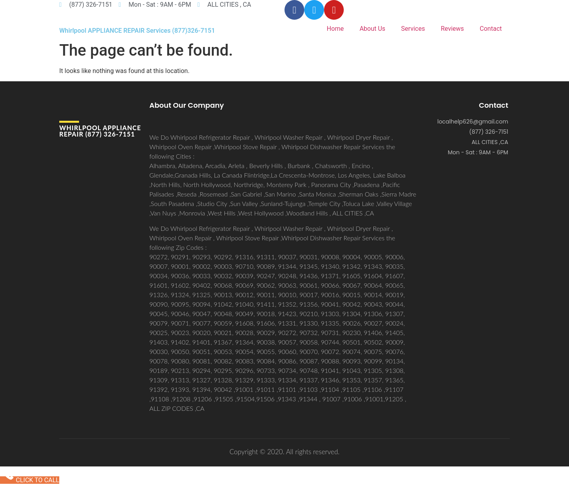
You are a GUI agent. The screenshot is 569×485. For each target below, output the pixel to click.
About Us (372, 28)
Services (413, 28)
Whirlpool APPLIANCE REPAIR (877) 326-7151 (100, 131)
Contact (491, 28)
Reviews (452, 28)
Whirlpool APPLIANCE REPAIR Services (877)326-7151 (137, 30)
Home (335, 28)
